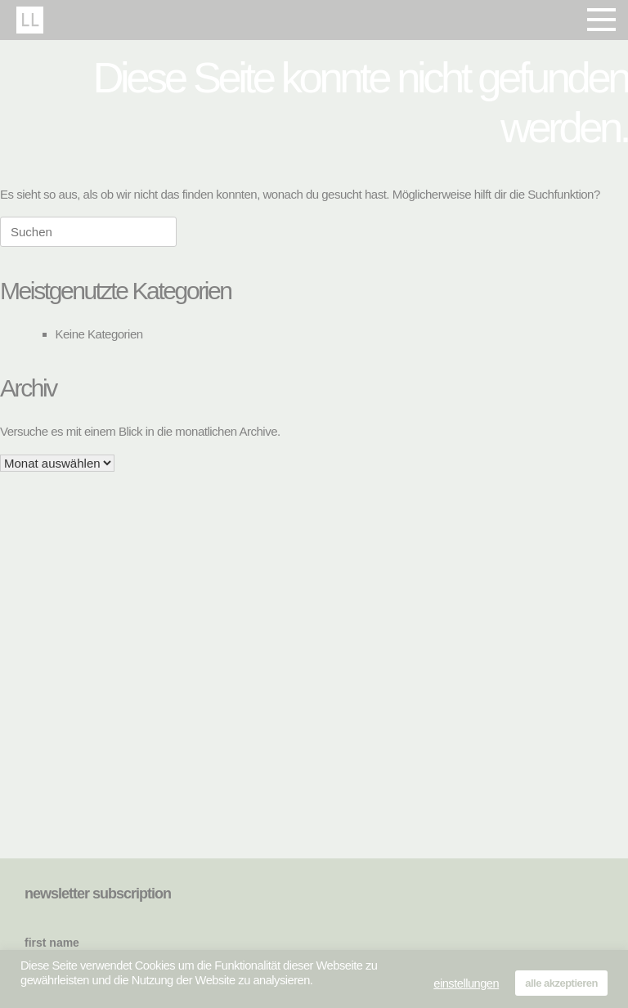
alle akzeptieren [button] (561, 983)
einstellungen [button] (466, 983)
